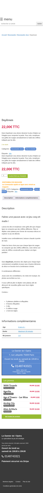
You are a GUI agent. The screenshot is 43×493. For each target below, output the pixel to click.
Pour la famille (30, 149)
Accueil (4, 35)
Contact (18, 481)
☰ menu (6, 19)
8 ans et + (21, 327)
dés (10, 153)
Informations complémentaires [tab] (26, 198)
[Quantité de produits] (4, 175)
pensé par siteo (6, 445)
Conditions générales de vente (12, 486)
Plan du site (26, 481)
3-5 (19, 335)
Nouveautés (12, 35)
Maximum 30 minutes (25, 331)
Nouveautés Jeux (23, 35)
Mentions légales (8, 481)
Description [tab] (8, 198)
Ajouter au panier (17, 176)
